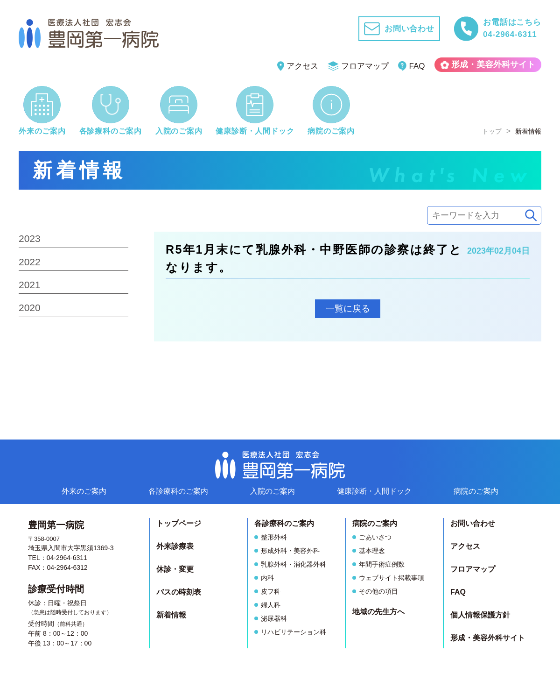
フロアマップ (358, 66)
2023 (30, 238)
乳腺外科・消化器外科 (293, 564)
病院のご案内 (476, 491)
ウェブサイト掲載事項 (391, 578)
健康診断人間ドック (374, 491)
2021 (30, 284)
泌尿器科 (274, 618)
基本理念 (372, 550)
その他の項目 (378, 591)
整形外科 (274, 537)
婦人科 (270, 605)
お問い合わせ (472, 523)
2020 (30, 307)
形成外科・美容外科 (290, 550)
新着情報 (171, 615)
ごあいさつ (375, 537)
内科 (267, 578)
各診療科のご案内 (178, 491)
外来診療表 (175, 546)
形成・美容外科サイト (488, 64)
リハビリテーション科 (293, 632)
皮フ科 (270, 591)
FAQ (411, 66)
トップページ (178, 523)
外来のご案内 (84, 491)
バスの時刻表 (178, 592)
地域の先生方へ (378, 612)
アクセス (298, 66)
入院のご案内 (272, 491)
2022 (30, 261)
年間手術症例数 (382, 564)
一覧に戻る (348, 308)
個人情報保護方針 (480, 615)
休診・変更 (175, 569)
